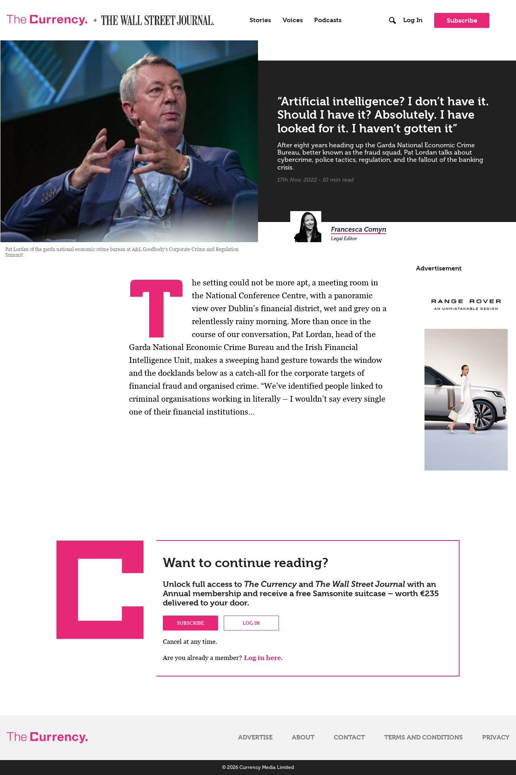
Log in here (262, 658)
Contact (349, 737)
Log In (412, 20)
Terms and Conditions (423, 737)
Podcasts (327, 20)
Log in (251, 623)
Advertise (255, 737)
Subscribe (462, 20)
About (303, 737)
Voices (293, 20)
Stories (260, 20)
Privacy (496, 737)
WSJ (108, 17)
